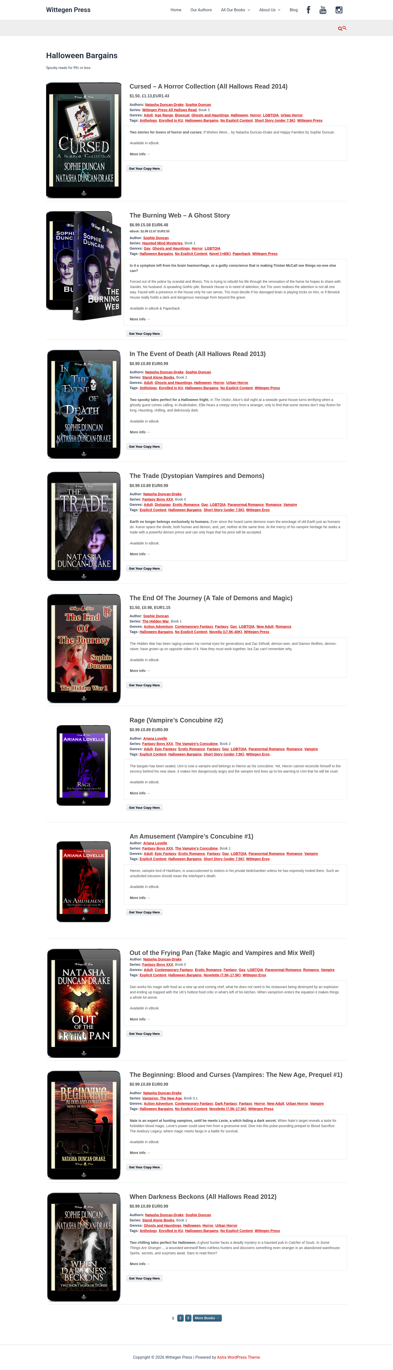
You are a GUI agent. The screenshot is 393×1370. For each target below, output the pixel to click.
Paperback (241, 254)
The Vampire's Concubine (196, 744)
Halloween (239, 115)
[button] (342, 28)
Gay (147, 248)
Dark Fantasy (226, 1104)
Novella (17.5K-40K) (225, 632)
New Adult (265, 627)
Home (184, 10)
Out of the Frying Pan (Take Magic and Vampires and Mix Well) (222, 952)
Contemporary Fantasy (194, 627)
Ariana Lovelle (155, 738)
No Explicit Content (236, 120)
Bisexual (182, 115)
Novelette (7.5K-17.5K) (222, 975)
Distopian (163, 505)
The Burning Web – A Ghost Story (180, 215)
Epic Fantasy (165, 749)
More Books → (207, 1318)
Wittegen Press (68, 10)
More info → (140, 154)
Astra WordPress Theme (238, 1357)
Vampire (290, 505)
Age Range (164, 115)
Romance (273, 505)
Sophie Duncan (198, 105)
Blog (298, 10)
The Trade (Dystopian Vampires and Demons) (197, 475)
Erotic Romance (186, 505)
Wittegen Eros (258, 510)
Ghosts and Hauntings (210, 115)
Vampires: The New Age (162, 1098)
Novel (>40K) (220, 254)
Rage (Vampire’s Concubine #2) (176, 720)
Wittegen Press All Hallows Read (169, 110)
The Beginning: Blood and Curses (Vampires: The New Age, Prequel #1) (236, 1074)
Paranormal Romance (246, 505)
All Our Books (242, 10)
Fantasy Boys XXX (157, 499)
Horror (255, 115)
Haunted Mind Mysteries (162, 243)
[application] (254, 10)
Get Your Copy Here (144, 168)
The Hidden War (155, 621)
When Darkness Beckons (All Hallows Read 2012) (203, 1196)
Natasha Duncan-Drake (164, 105)
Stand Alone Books (158, 377)
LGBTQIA (271, 115)
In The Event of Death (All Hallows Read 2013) (198, 353)
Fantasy (221, 627)
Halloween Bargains (201, 120)
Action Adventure (158, 627)
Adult (148, 115)
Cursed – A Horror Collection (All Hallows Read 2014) (208, 86)
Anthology (148, 120)
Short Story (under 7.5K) (275, 120)
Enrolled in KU (171, 120)
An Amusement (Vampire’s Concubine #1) (191, 836)
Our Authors (208, 10)
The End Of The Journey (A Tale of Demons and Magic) (211, 597)
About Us (275, 10)
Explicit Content (153, 510)
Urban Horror (292, 115)
